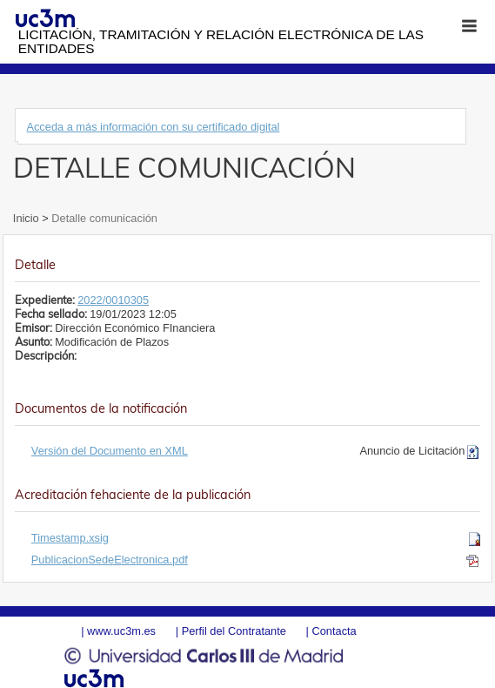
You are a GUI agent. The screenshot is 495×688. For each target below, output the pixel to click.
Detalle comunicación (103, 218)
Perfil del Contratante (234, 630)
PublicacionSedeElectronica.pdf (109, 559)
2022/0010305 (113, 300)
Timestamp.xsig (70, 537)
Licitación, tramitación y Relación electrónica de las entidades (221, 41)
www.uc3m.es (121, 630)
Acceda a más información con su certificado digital (152, 126)
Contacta (333, 630)
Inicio (27, 218)
